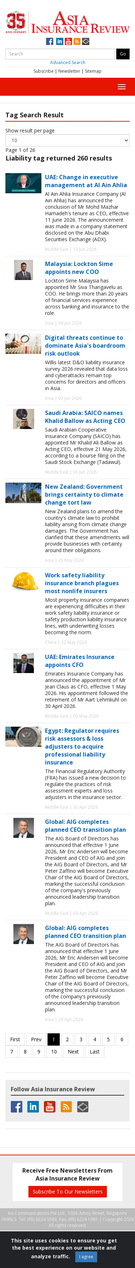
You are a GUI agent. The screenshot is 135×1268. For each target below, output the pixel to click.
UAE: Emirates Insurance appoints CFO (79, 661)
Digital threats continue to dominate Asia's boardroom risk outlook (85, 345)
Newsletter (69, 71)
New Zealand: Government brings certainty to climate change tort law (84, 494)
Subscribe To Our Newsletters (68, 1191)
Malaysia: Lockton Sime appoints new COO (79, 268)
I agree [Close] (86, 1257)
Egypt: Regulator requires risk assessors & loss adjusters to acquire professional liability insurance (82, 746)
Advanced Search (67, 62)
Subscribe (43, 71)
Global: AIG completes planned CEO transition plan (85, 826)
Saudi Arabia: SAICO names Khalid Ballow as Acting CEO (85, 417)
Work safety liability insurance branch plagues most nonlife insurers (82, 583)
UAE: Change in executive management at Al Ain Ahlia (86, 181)
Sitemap (93, 71)
